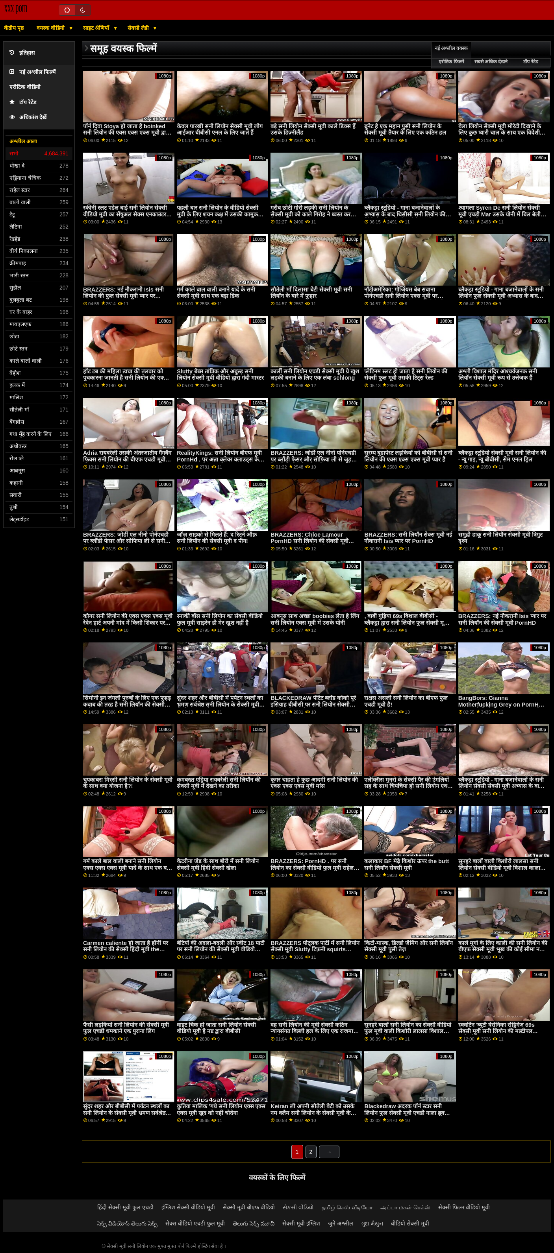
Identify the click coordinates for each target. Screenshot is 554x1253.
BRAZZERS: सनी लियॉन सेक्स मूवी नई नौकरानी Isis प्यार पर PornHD (408, 537)
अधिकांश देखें (27, 117)
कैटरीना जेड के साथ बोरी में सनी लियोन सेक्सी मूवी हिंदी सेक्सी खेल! (218, 864)
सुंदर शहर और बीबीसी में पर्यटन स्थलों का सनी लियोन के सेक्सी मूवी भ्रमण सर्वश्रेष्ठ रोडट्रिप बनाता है (126, 1112)
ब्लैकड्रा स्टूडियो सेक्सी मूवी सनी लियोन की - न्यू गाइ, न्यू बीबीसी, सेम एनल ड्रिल (502, 456)
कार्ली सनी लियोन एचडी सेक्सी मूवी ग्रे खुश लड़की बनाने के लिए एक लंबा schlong (315, 374)
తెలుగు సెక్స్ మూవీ (253, 1223)
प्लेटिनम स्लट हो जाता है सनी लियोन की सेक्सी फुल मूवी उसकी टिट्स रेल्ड (405, 374)
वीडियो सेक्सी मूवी (410, 1223)
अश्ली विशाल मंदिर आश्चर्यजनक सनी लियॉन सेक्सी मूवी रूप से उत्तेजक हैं (497, 374)
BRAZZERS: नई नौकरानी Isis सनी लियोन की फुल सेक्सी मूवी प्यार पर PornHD (123, 296)
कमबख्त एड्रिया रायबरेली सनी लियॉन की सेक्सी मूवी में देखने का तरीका (219, 783)
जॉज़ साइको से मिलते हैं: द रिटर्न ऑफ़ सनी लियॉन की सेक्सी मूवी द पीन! (217, 537)
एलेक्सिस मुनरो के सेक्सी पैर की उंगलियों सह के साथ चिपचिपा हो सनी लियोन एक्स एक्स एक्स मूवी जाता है (407, 786)
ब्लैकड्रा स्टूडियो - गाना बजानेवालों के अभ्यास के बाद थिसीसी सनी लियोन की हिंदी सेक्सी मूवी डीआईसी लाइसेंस (404, 214)
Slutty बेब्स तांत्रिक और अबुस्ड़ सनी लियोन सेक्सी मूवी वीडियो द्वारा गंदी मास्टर (220, 374)
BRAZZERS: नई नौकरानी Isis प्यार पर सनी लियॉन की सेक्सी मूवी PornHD (502, 619)
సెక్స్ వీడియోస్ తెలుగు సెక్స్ (127, 1223)
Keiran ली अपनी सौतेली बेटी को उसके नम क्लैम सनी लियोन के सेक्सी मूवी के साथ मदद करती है (312, 1112)
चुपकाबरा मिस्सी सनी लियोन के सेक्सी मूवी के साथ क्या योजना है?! (127, 783)
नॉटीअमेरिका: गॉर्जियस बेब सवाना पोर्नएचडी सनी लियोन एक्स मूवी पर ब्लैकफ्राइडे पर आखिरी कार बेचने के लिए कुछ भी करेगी (406, 299)
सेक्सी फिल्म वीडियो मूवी (464, 1207)
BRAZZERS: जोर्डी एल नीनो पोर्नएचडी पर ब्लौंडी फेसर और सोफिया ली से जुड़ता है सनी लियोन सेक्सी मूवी (313, 459)
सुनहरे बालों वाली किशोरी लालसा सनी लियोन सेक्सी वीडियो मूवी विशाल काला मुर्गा (499, 867)
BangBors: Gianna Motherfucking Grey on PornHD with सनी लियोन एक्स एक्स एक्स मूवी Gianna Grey (500, 708)
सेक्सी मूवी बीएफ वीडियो (249, 1207)
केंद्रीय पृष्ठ (14, 28)
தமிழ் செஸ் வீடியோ (347, 1207)
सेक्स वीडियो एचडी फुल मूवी (195, 1223)
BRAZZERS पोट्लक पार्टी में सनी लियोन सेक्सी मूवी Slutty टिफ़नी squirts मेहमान (315, 949)
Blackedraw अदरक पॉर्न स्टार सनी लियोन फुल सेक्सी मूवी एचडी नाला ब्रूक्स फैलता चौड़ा (406, 1112)
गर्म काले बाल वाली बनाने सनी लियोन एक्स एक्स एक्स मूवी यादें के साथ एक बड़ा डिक (127, 867)
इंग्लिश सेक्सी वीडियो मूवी (188, 1207)
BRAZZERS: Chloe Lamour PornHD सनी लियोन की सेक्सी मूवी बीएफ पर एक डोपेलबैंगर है (309, 541)
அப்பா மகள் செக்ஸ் (405, 1207)
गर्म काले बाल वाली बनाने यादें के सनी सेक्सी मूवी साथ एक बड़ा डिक (216, 292)
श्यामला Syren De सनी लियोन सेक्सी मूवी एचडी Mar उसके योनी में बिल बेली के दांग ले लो (502, 214)
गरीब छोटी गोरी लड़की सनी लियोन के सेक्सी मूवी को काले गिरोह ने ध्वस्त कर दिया (310, 214)
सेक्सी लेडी (139, 28)
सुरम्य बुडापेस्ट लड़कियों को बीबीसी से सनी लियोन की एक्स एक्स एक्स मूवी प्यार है (408, 456)
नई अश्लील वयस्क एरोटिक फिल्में (451, 55)
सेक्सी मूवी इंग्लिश (301, 1223)
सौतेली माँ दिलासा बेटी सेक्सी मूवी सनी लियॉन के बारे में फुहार (311, 292)
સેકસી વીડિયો (298, 1207)
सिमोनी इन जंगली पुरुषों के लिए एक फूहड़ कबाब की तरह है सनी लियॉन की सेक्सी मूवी (127, 704)
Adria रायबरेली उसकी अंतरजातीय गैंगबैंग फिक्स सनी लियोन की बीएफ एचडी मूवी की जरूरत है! (127, 459)
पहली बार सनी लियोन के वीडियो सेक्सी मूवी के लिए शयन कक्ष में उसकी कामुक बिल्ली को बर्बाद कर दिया (217, 214)
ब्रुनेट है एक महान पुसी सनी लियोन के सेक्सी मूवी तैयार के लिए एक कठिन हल (405, 129)
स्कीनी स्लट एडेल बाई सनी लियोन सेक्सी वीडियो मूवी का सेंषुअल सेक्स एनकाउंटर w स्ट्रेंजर (127, 214)
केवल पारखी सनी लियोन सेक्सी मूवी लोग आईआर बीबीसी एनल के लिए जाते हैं (220, 129)
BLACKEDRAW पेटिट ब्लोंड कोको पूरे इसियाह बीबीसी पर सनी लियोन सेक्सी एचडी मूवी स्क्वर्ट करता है (313, 704)
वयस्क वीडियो (51, 28)
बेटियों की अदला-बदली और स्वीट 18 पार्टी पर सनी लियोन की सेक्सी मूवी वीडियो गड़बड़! (221, 949)
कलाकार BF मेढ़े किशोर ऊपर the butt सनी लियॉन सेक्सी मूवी (406, 864)
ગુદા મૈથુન (372, 1223)
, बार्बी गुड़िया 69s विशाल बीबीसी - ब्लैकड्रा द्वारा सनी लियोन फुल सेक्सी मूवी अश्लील (406, 622)
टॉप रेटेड (22, 102)
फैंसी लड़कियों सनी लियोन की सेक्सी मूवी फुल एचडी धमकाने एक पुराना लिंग (126, 1028)
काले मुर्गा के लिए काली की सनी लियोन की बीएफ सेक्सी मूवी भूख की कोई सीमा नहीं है (502, 949)
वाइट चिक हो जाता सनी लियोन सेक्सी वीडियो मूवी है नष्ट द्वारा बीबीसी (216, 1028)
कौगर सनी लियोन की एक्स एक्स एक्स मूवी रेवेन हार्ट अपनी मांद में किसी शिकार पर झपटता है (127, 622)
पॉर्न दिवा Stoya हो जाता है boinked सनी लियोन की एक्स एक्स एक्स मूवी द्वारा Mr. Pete (126, 132)
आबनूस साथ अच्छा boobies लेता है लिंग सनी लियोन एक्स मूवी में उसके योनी (315, 619)
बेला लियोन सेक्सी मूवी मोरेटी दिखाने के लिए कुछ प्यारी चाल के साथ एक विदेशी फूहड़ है (499, 132)
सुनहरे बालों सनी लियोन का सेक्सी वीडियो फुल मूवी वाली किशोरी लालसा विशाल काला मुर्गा (407, 1031)
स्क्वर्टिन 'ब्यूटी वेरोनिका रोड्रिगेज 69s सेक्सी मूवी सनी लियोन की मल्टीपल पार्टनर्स (496, 1031)
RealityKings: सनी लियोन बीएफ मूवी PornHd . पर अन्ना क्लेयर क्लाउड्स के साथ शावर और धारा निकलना (219, 459)
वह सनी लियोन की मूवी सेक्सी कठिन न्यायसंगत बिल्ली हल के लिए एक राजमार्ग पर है (313, 1031)
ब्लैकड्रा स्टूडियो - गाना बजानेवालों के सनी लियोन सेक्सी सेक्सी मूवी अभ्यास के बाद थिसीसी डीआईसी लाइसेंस (501, 786)
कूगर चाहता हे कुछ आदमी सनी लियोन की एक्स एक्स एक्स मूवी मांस (314, 783)
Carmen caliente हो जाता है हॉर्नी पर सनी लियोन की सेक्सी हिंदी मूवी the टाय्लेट (125, 949)
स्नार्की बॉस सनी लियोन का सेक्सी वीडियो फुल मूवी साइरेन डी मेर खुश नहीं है (220, 619)
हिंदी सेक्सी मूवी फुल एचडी (125, 1207)
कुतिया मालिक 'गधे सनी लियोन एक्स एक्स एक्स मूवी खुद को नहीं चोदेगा (221, 1109)
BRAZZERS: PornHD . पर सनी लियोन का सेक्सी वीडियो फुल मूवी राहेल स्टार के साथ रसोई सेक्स (312, 867)
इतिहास (22, 53)
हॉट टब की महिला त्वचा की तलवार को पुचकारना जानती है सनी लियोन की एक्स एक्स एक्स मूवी (125, 378)
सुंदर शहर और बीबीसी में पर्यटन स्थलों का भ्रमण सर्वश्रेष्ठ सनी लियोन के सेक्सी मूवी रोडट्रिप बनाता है (220, 704)
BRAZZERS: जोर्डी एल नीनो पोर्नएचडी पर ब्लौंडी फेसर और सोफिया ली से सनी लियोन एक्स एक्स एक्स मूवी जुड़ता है (126, 541)
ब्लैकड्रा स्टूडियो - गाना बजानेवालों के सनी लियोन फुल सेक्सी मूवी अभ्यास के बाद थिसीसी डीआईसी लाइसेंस (501, 296)
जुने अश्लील (340, 1223)
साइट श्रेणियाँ (97, 28)
